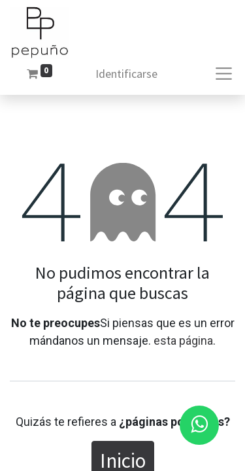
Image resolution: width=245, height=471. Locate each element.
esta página (183, 340)
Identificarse (126, 73)
